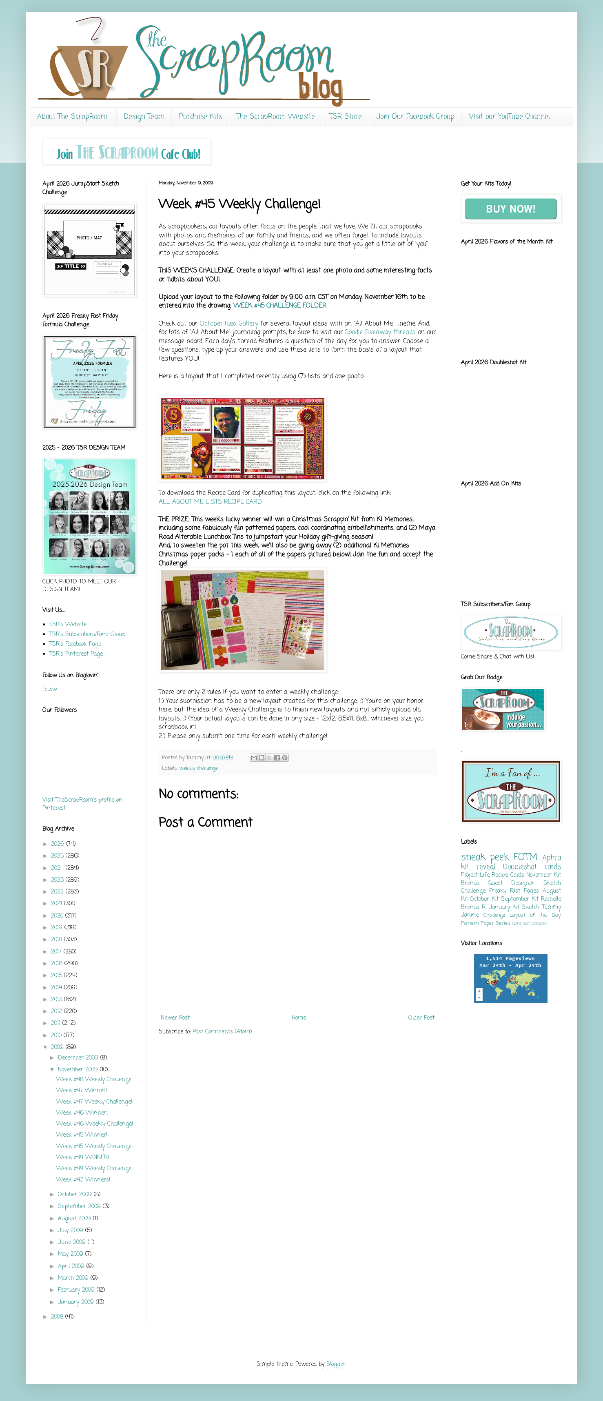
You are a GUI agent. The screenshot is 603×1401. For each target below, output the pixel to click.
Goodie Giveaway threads (380, 332)
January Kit (504, 907)
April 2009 (72, 1266)
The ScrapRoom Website (276, 117)
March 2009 (74, 1278)
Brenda (470, 883)
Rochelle (551, 899)
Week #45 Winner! (82, 1135)
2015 (57, 975)
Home (299, 1018)
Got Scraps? (535, 923)
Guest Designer (511, 883)
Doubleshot (520, 867)
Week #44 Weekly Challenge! (94, 1168)
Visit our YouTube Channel (509, 117)
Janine (470, 915)
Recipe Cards (508, 875)
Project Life (475, 875)
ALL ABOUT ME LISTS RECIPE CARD (210, 502)
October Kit (484, 899)
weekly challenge (199, 768)
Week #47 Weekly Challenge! (94, 1102)
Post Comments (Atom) (222, 1032)
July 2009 (71, 1230)
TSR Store (346, 117)
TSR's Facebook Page (75, 644)
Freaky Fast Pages (514, 891)
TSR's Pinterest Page (76, 654)
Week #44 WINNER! (82, 1157)
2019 (57, 928)
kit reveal (478, 867)
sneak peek (485, 858)
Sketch (530, 907)
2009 (58, 1047)
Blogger (336, 1364)
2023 (58, 880)
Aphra (551, 858)
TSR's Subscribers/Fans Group (87, 634)
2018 (57, 939)
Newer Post (175, 1018)
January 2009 (77, 1302)
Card (516, 923)
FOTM (525, 858)
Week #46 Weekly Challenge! (94, 1124)
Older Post (421, 1018)
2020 (58, 916)
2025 (58, 856)
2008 (58, 1317)
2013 (57, 999)
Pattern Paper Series (485, 923)
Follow (49, 689)
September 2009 (80, 1206)
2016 (57, 964)
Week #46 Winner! (82, 1113)
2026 (58, 844)
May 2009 (71, 1254)
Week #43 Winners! (83, 1180)
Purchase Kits (200, 117)
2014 (57, 988)
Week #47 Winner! (81, 1090)
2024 (58, 868)
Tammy (551, 907)
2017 (57, 952)
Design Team (144, 117)
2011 (56, 1023)
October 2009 (76, 1194)
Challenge (494, 915)
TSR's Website (67, 625)
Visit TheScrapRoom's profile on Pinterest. (82, 804)
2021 (57, 904)
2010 (57, 1035)
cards (553, 867)
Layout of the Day (535, 915)
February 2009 (77, 1290)
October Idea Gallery (229, 323)
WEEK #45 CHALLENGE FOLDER (279, 305)
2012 (57, 1011)
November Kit (543, 875)
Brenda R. (473, 907)
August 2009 (75, 1219)
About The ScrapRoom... (73, 117)
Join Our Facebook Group (415, 117)
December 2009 (79, 1058)
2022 (58, 892)
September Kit (520, 899)
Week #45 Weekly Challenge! (94, 1146)
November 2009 (79, 1070)
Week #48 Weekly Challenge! (94, 1079)
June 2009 (73, 1242)
